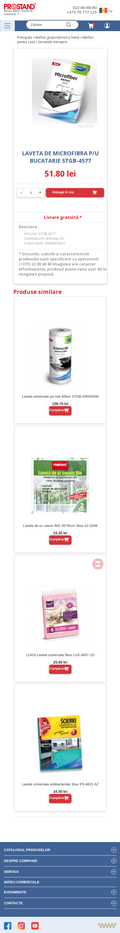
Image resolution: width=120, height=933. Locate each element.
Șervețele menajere (52, 42)
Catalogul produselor (27, 850)
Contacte (13, 903)
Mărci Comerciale (21, 882)
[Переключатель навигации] (7, 25)
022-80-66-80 (85, 7)
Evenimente (15, 892)
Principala (24, 37)
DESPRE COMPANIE (20, 861)
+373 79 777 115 (82, 12)
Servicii (11, 872)
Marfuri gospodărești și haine (57, 37)
